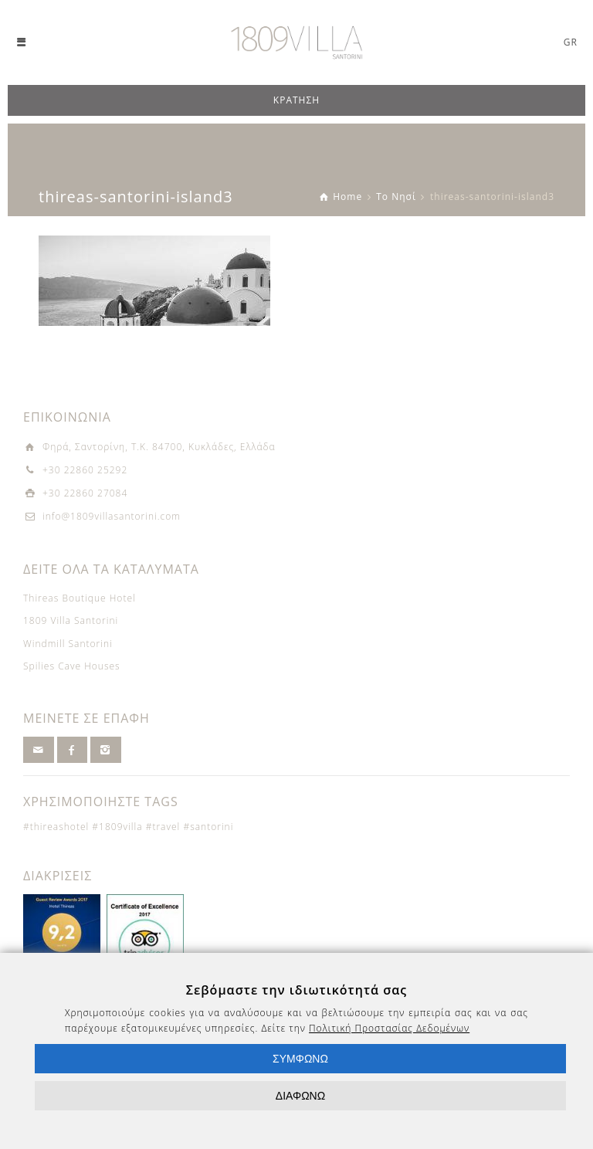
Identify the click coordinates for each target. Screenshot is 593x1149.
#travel (163, 826)
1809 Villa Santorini (70, 620)
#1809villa (117, 826)
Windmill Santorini (68, 643)
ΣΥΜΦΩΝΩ (300, 1058)
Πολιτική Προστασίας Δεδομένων (389, 1028)
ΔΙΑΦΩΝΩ (300, 1096)
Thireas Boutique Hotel (79, 598)
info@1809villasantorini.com (111, 516)
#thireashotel (56, 826)
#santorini (208, 826)
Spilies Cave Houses (71, 666)
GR (571, 42)
